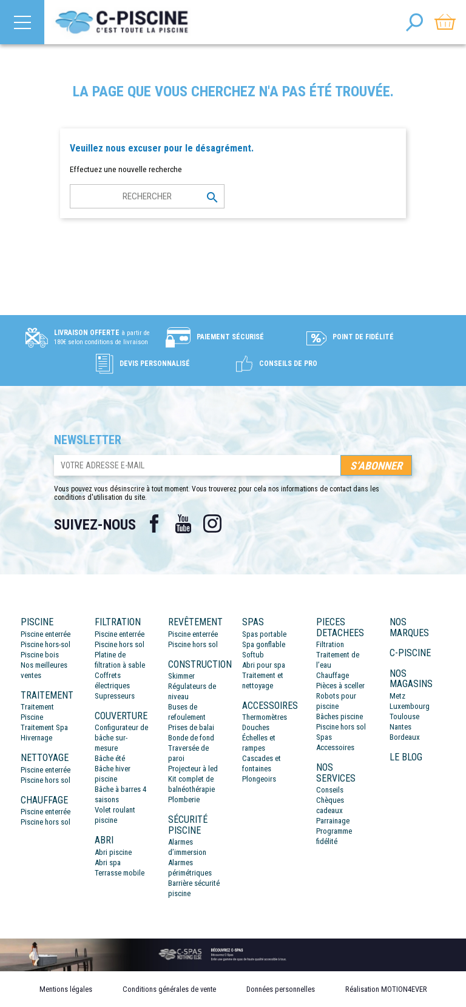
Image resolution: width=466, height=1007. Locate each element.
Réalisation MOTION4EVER (386, 989)
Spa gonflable (263, 644)
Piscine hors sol (45, 780)
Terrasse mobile (119, 872)
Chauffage (332, 675)
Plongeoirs (259, 778)
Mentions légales (65, 989)
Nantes (400, 726)
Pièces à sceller (340, 685)
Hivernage (36, 737)
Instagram (212, 523)
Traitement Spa (44, 727)
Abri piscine (113, 852)
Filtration (330, 644)
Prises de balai (191, 727)
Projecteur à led (193, 768)
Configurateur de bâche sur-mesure (121, 738)
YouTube (183, 523)
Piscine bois (40, 654)
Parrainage (333, 820)
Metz (397, 695)
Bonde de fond (191, 737)
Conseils (329, 789)
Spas (324, 737)
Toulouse (404, 716)
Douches (255, 727)
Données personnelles (280, 989)
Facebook (154, 523)
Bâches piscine (339, 716)
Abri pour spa (263, 665)
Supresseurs (115, 695)
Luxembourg (410, 706)
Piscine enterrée (45, 634)
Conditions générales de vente (169, 989)
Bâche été (110, 758)
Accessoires (335, 747)
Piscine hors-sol (45, 644)
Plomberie (184, 799)
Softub (253, 654)
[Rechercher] (147, 196)
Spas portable (264, 634)
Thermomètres (264, 717)
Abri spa (108, 862)
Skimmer (181, 675)
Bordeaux (405, 737)
